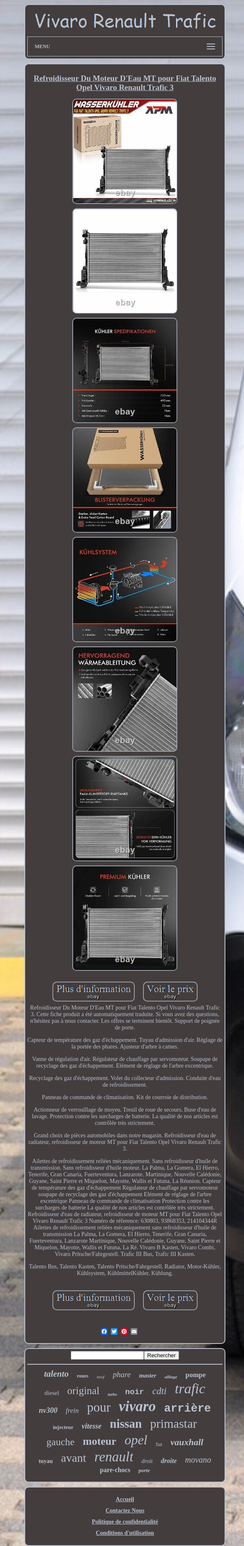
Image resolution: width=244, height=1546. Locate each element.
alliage (171, 1376)
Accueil (125, 1499)
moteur (99, 1441)
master (147, 1375)
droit (147, 1461)
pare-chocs (115, 1469)
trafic (190, 1388)
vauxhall (186, 1442)
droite (169, 1460)
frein (72, 1410)
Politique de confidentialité (125, 1522)
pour (98, 1407)
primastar (173, 1423)
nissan (126, 1423)
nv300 (48, 1410)
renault (113, 1456)
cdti (159, 1391)
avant (73, 1457)
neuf (101, 1376)
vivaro (137, 1406)
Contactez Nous (124, 1510)
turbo (112, 1394)
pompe (195, 1375)
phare (122, 1374)
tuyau (45, 1461)
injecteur (63, 1427)
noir (134, 1392)
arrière (187, 1408)
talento (56, 1374)
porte (144, 1470)
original (83, 1390)
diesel (52, 1393)
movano (198, 1459)
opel (135, 1439)
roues (83, 1376)
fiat (158, 1444)
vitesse (92, 1426)
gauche (60, 1441)
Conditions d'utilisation (125, 1533)
